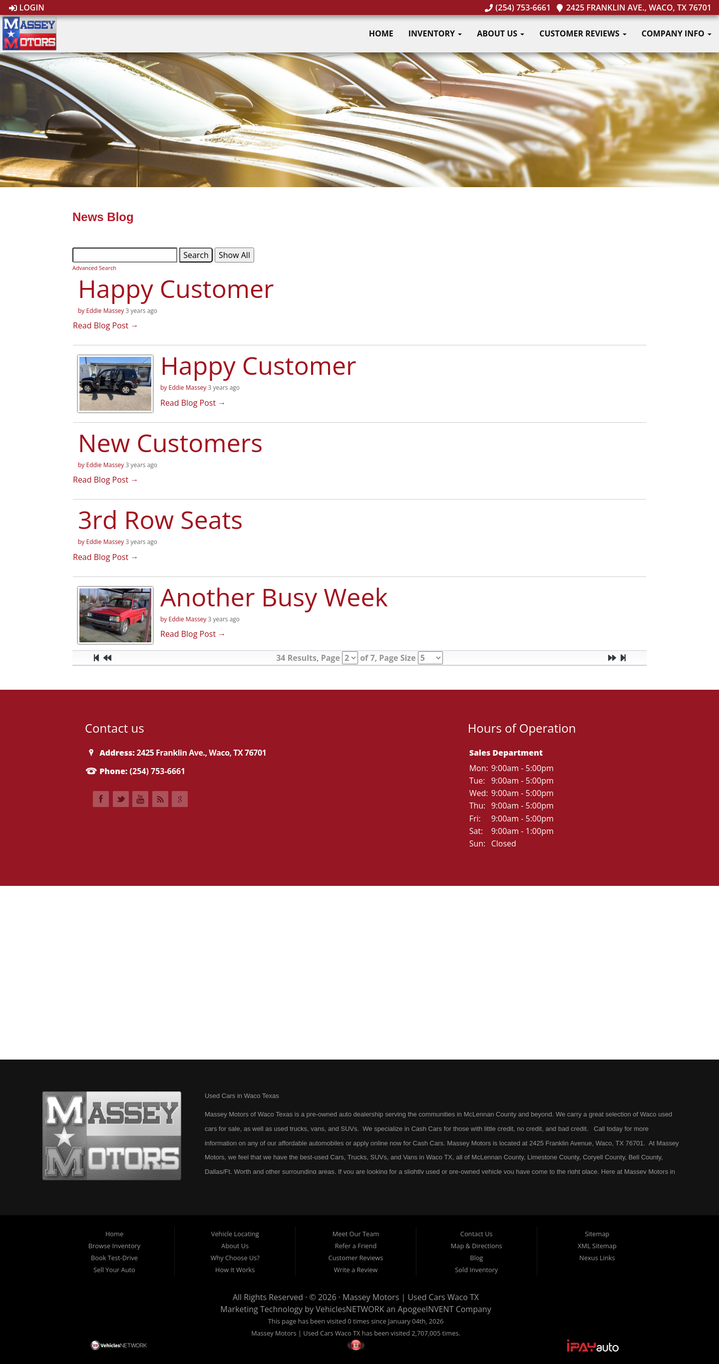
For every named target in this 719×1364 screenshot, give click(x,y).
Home (381, 33)
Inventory (435, 33)
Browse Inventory (114, 1245)
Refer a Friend (356, 1245)
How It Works (235, 1269)
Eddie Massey (105, 310)
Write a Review (356, 1269)
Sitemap (597, 1233)
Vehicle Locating (235, 1233)
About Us (500, 33)
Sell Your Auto (114, 1269)
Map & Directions (476, 1245)
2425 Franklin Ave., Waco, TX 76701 (634, 7)
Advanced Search (94, 268)
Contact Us (476, 1233)
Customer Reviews (582, 33)
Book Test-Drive (114, 1257)
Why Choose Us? (235, 1257)
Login (26, 7)
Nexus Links (597, 1257)
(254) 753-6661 (518, 7)
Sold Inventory (476, 1269)
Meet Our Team (356, 1233)
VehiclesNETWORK (350, 1309)
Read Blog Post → (105, 325)
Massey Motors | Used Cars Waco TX (411, 1297)
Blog (476, 1257)
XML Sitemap (597, 1245)
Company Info (677, 33)
